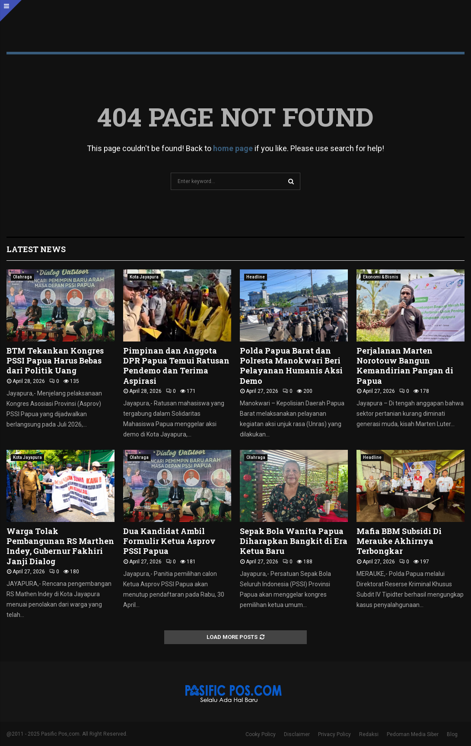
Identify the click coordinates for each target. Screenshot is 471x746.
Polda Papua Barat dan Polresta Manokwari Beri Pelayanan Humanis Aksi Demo (291, 365)
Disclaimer (297, 734)
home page (233, 148)
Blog (452, 734)
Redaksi (369, 734)
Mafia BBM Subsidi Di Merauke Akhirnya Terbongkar (399, 541)
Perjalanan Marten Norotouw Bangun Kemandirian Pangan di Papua (404, 365)
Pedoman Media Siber (413, 734)
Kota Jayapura (144, 277)
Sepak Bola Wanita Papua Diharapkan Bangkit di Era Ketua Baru (293, 541)
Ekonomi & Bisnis (380, 277)
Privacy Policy (334, 734)
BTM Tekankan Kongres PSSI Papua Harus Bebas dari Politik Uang (55, 360)
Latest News (36, 249)
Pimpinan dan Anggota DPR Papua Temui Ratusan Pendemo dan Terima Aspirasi (176, 365)
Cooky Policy (260, 734)
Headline (255, 277)
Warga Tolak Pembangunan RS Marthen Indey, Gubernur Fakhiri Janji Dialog (60, 546)
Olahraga (22, 277)
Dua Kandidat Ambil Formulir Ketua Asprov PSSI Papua (169, 541)
